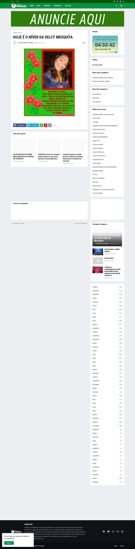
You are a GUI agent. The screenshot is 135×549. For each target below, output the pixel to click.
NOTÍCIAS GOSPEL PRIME (101, 81)
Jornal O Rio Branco (99, 156)
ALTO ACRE (96, 118)
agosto (107, 324)
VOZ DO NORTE (97, 193)
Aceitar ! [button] (9, 543)
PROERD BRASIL (97, 171)
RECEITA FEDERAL (98, 178)
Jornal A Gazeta (97, 144)
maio (107, 313)
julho (107, 321)
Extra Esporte (96, 94)
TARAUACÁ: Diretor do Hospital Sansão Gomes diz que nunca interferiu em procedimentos (49, 156)
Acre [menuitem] (38, 6)
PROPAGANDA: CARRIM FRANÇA (111, 250)
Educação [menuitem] (57, 6)
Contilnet (95, 122)
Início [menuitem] (32, 6)
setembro (107, 328)
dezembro (107, 294)
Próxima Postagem (80, 223)
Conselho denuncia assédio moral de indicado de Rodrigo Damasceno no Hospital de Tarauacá (73, 157)
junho (107, 317)
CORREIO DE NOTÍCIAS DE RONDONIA (105, 126)
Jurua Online (96, 163)
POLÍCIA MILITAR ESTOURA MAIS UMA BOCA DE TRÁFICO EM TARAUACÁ (23, 156)
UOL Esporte (96, 102)
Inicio (12, 1)
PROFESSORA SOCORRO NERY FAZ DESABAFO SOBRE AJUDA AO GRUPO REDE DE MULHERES (107, 236)
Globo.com (96, 141)
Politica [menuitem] (68, 6)
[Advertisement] (49, 184)
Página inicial (17, 32)
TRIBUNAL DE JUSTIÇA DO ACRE (103, 189)
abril (107, 310)
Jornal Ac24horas (98, 152)
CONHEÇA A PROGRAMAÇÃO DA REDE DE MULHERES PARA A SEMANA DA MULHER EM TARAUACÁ (112, 271)
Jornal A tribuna (97, 148)
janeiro (107, 298)
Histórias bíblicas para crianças (102, 78)
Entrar (18, 1)
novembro (107, 291)
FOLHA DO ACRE (98, 133)
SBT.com (95, 182)
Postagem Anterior (18, 223)
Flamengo (95, 98)
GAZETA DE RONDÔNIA (100, 137)
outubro (107, 287)
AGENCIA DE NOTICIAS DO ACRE (103, 114)
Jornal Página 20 (98, 159)
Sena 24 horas (97, 186)
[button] (116, 5)
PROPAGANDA (109, 258)
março (107, 306)
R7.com (95, 174)
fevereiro (107, 302)
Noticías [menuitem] (47, 6)
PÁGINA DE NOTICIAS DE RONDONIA (104, 167)
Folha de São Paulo (98, 129)
